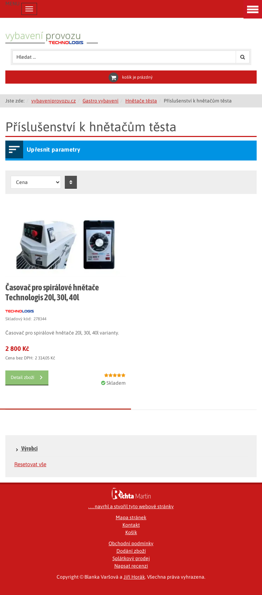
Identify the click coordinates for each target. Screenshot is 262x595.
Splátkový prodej (131, 558)
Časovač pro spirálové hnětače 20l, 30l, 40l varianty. (62, 333)
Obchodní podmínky (131, 543)
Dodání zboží (131, 551)
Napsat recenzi (131, 566)
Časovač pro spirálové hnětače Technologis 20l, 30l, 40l (52, 292)
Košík (131, 532)
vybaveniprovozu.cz (53, 101)
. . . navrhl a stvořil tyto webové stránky (131, 506)
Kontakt (131, 525)
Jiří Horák (134, 577)
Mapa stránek (131, 517)
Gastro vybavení (101, 101)
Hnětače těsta (141, 101)
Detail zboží (22, 377)
